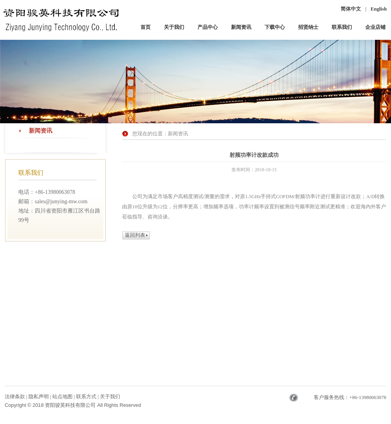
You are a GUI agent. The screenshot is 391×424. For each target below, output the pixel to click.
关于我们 (110, 396)
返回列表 (135, 235)
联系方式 (87, 396)
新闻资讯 (40, 131)
